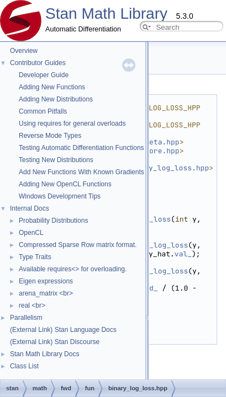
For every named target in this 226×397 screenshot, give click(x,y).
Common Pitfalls (43, 111)
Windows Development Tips (60, 196)
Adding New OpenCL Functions (65, 184)
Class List (24, 366)
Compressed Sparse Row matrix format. (77, 245)
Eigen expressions (46, 281)
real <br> (32, 305)
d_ (153, 288)
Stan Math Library (106, 13)
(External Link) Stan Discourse (54, 342)
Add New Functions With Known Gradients (81, 172)
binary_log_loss (155, 245)
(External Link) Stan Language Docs (63, 330)
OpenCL (31, 233)
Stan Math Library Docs (44, 354)
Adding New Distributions (56, 99)
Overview (24, 51)
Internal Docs (29, 208)
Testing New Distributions (56, 160)
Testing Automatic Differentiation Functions (81, 148)
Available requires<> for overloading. (73, 269)
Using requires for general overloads (72, 123)
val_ (183, 254)
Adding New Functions (52, 87)
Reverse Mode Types (50, 136)
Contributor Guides (38, 63)
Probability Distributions (53, 220)
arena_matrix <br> (46, 293)
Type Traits (35, 257)
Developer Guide (44, 75)
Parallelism (26, 317)
